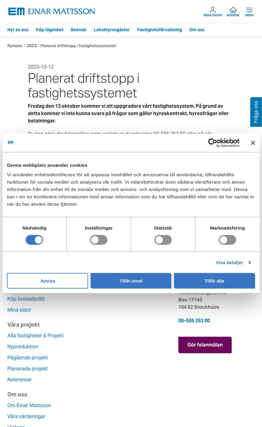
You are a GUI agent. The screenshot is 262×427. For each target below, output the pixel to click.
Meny (249, 11)
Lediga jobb (21, 379)
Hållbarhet (19, 368)
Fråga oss (104, 357)
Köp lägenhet (49, 29)
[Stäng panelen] (253, 142)
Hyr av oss (17, 29)
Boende (233, 11)
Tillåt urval (131, 280)
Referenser (105, 310)
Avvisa (47, 280)
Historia (16, 357)
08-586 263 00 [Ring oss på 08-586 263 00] (194, 320)
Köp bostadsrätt (26, 299)
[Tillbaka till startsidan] (51, 11)
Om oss (196, 29)
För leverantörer (111, 379)
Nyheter (15, 45)
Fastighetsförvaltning (159, 29)
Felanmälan (106, 346)
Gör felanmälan (205, 344)
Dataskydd (19, 402)
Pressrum (103, 368)
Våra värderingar (26, 346)
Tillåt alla (214, 280)
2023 (31, 45)
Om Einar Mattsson (29, 335)
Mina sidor (212, 11)
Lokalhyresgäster (112, 29)
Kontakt (102, 335)
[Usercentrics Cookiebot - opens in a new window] (223, 142)
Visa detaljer (229, 262)
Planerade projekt (113, 299)
